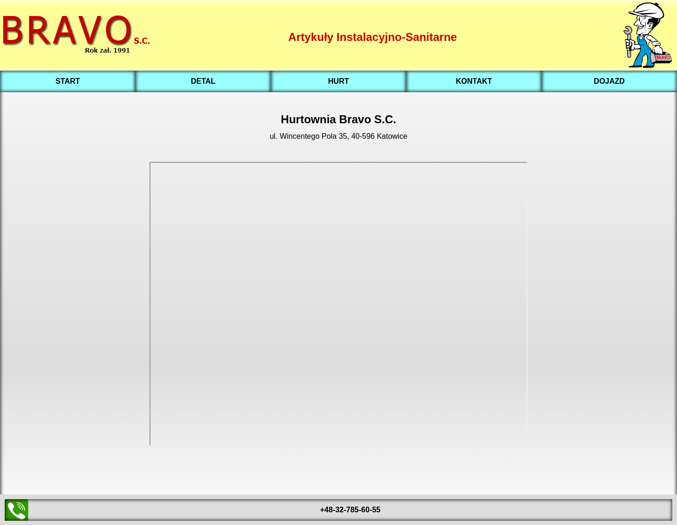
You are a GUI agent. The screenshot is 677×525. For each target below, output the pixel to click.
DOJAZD (609, 81)
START (67, 81)
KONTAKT (474, 81)
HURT (338, 81)
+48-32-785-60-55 (350, 510)
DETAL (203, 81)
